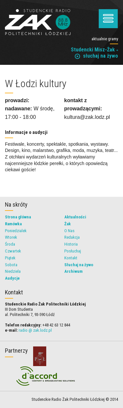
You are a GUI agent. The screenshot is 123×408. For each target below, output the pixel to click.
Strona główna (18, 216)
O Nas (69, 230)
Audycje (12, 278)
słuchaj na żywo (96, 56)
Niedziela (13, 271)
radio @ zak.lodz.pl (35, 330)
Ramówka (13, 223)
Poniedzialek (16, 230)
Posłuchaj (72, 251)
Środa (10, 244)
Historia (71, 244)
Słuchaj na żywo (78, 264)
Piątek (10, 257)
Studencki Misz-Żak (94, 49)
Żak (67, 223)
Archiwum (73, 271)
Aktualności (75, 216)
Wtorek (11, 237)
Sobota (11, 264)
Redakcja (72, 237)
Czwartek (13, 251)
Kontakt (70, 257)
